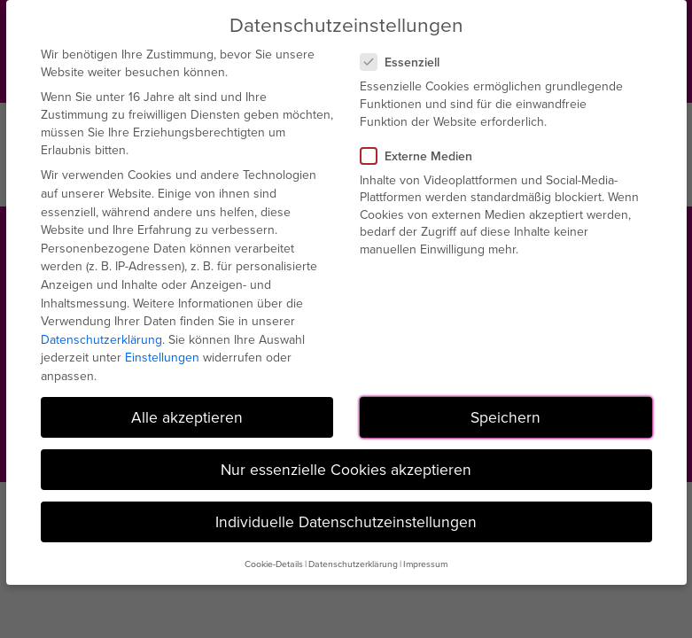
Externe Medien (423, 156)
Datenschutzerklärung (101, 339)
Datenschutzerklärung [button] (353, 563)
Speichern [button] (505, 417)
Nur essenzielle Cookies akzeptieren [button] (346, 469)
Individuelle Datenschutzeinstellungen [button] (346, 521)
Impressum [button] (425, 563)
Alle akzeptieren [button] (187, 417)
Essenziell (407, 62)
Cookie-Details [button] (274, 563)
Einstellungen (162, 357)
